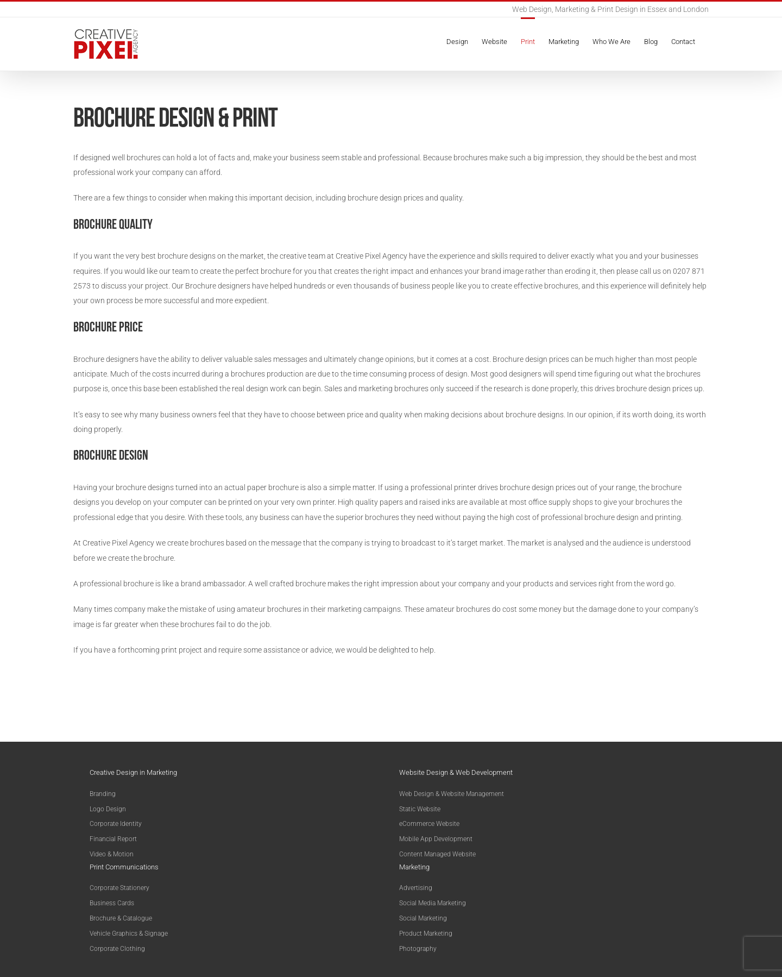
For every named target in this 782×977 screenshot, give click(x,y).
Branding (103, 794)
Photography (418, 949)
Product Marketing (425, 933)
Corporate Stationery (119, 888)
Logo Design (108, 809)
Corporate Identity (116, 824)
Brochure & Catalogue (121, 918)
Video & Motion (112, 854)
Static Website (419, 809)
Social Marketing (423, 918)
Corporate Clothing (117, 949)
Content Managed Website (437, 854)
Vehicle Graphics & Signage (129, 933)
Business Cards (112, 903)
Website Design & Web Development (456, 772)
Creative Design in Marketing (133, 772)
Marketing (414, 867)
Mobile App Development (435, 839)
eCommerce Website (429, 824)
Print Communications (124, 867)
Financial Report (113, 839)
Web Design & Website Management (451, 794)
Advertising (415, 888)
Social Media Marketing (432, 903)
